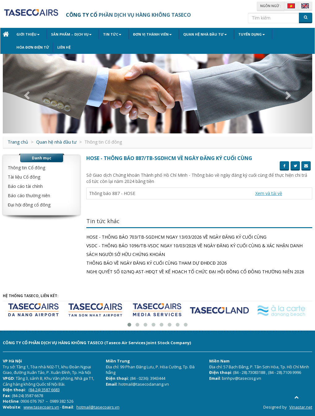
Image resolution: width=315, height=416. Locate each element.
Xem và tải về (268, 193)
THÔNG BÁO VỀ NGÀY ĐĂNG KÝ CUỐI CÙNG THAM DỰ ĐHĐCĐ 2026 (156, 263)
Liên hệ (23, 47)
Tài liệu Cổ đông (24, 177)
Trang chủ (18, 142)
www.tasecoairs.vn (41, 407)
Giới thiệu (28, 34)
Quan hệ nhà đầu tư (191, 34)
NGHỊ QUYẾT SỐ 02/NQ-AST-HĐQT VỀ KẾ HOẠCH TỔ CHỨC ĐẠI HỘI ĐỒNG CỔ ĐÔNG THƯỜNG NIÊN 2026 (195, 272)
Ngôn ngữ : (270, 5)
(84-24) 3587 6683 (44, 389)
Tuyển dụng (234, 34)
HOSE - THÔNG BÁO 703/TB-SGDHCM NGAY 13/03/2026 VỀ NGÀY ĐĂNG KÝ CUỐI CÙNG (176, 237)
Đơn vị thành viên (142, 34)
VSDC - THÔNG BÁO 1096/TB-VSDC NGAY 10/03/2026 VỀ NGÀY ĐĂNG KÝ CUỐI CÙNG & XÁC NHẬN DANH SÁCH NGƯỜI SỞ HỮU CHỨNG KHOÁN (194, 250)
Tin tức (105, 34)
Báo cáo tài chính (25, 186)
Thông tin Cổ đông (26, 168)
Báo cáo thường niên (29, 195)
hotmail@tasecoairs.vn (97, 407)
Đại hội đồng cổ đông (29, 205)
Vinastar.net (300, 407)
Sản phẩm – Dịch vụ (68, 34)
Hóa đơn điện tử (272, 34)
